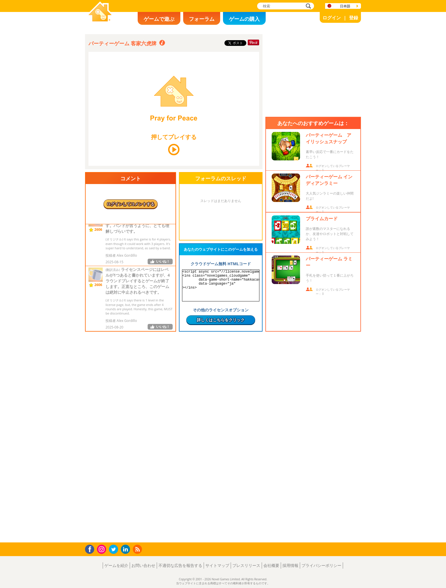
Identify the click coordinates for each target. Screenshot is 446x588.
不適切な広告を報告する (180, 565)
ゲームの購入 (244, 18)
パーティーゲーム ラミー (329, 262)
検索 (307, 6)
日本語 (345, 6)
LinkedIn (126, 549)
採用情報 (290, 565)
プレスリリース (246, 565)
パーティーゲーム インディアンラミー (329, 179)
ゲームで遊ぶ (159, 18)
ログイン (332, 18)
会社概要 (271, 565)
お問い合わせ (143, 565)
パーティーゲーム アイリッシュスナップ (328, 138)
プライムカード (322, 218)
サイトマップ (217, 565)
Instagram (102, 548)
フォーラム (201, 18)
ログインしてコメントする (130, 204)
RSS (138, 549)
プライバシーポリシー (321, 565)
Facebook (91, 548)
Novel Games (99, 24)
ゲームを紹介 (116, 565)
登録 (353, 18)
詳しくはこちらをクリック (221, 319)
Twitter (114, 549)
